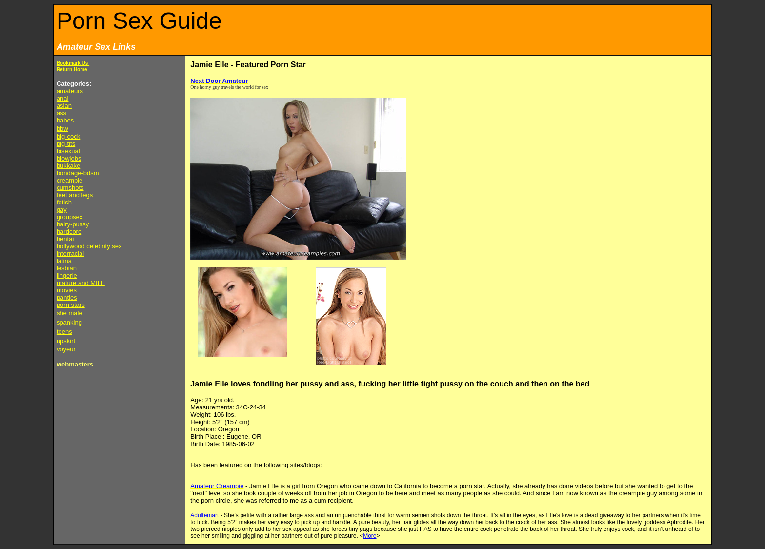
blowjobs (69, 158)
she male (69, 313)
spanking (69, 322)
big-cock (68, 136)
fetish (64, 202)
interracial (70, 253)
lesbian (67, 268)
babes (65, 120)
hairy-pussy (73, 224)
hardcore (69, 231)
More (369, 535)
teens (64, 331)
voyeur (66, 349)
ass (61, 113)
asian (64, 105)
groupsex (69, 217)
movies (67, 290)
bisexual (68, 151)
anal (63, 98)
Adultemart (204, 515)
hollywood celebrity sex (89, 246)
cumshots (70, 187)
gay (62, 209)
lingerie (67, 275)
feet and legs (75, 195)
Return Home (72, 69)
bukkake (68, 165)
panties (67, 297)
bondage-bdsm (78, 173)
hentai (65, 239)
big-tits (66, 143)
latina (64, 260)
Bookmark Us (73, 63)
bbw (62, 128)
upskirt (66, 341)
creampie (69, 180)
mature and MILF (81, 282)
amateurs (70, 91)
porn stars (71, 304)
